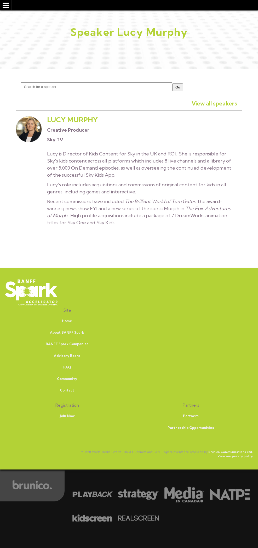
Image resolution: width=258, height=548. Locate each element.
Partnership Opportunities (191, 428)
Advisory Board (67, 356)
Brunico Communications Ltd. (230, 452)
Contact (67, 390)
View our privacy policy (235, 456)
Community (67, 379)
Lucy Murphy (72, 119)
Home (67, 321)
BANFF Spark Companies (67, 344)
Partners (191, 416)
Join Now (67, 416)
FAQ (67, 367)
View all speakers (214, 103)
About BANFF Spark (67, 332)
